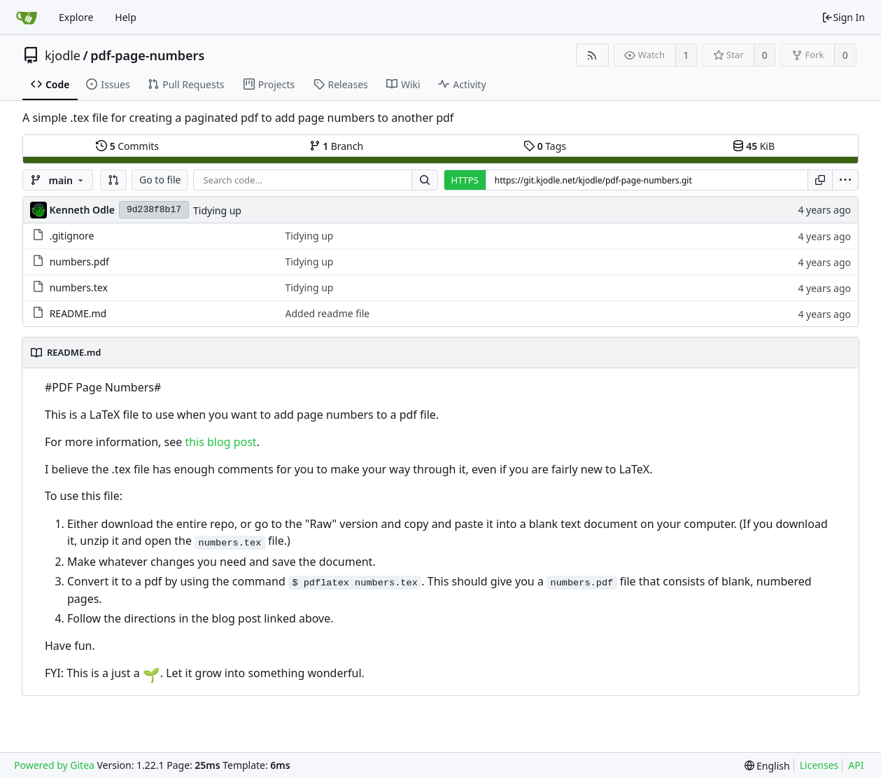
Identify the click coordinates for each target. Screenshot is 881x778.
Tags (544, 146)
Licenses (819, 765)
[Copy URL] (820, 179)
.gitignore (72, 235)
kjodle (62, 55)
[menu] (845, 179)
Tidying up (217, 210)
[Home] (26, 17)
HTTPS (465, 180)
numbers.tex (79, 287)
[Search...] (424, 179)
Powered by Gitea (54, 765)
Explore (76, 17)
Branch (336, 146)
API (856, 765)
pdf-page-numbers (147, 55)
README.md (78, 313)
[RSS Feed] (592, 55)
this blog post (220, 442)
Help (125, 17)
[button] (113, 179)
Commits (127, 146)
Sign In (843, 17)
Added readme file (327, 313)
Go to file (160, 179)
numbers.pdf (79, 261)
